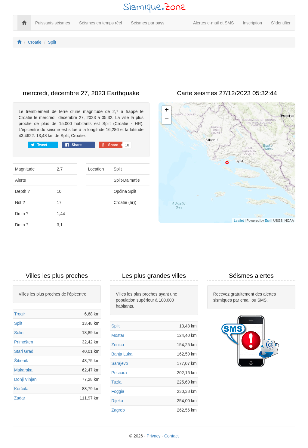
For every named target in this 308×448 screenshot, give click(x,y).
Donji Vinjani (26, 379)
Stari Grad (23, 351)
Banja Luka (121, 354)
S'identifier (281, 22)
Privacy (154, 436)
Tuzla (116, 382)
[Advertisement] (154, 70)
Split (52, 42)
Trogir (19, 314)
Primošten (23, 342)
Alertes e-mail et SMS (213, 22)
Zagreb (118, 410)
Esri (268, 220)
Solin (18, 332)
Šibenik (21, 360)
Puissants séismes (52, 22)
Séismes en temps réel (100, 22)
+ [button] (167, 110)
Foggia (117, 391)
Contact (171, 436)
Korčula (21, 388)
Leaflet (239, 220)
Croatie (35, 42)
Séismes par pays (147, 22)
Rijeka (117, 400)
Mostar (117, 335)
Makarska (23, 370)
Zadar (19, 398)
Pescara (119, 372)
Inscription (252, 22)
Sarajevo (119, 363)
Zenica (117, 344)
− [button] (167, 119)
